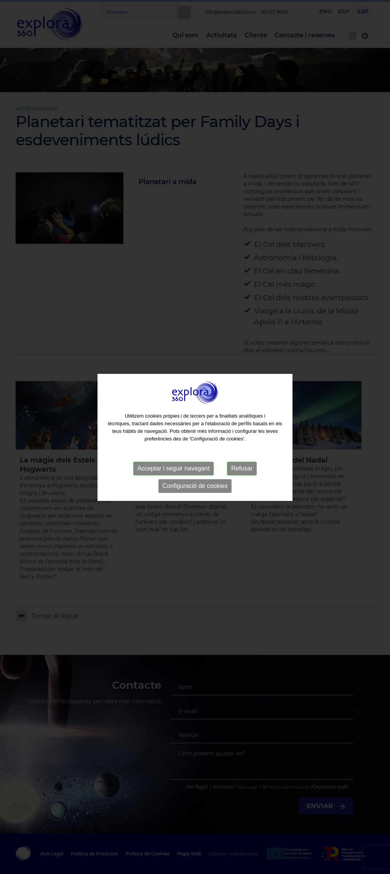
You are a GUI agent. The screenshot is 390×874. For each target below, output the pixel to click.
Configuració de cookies (195, 486)
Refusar (242, 469)
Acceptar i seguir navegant (173, 469)
